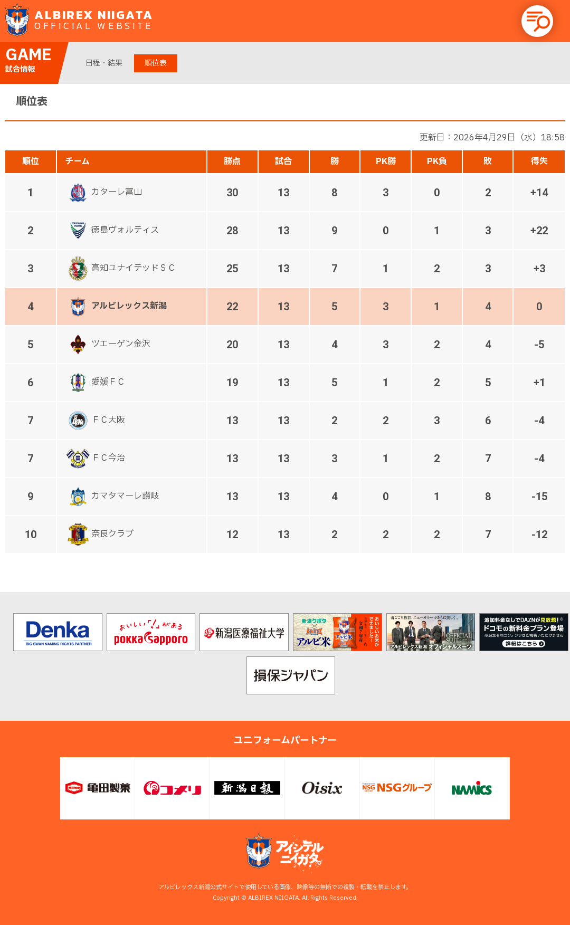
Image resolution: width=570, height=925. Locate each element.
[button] (537, 21)
